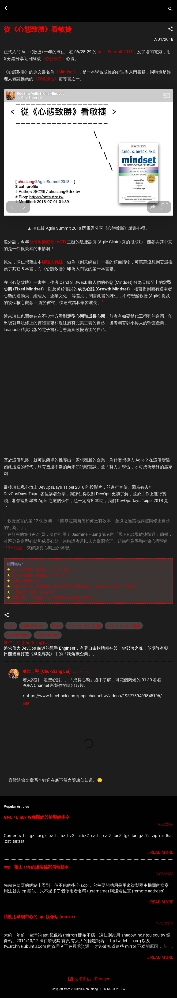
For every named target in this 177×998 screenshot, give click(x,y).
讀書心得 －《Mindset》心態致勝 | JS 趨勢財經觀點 (51, 598)
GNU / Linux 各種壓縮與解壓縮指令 (37, 817)
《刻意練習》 (46, 78)
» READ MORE (160, 852)
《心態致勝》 (53, 58)
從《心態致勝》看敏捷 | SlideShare (39, 575)
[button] (170, 29)
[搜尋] (170, 9)
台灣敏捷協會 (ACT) (47, 241)
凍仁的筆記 (33, 8)
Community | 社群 (84, 625)
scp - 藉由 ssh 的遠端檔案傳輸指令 (36, 867)
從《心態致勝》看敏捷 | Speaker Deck (41, 569)
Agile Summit (33, 625)
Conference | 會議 (124, 625)
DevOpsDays (18, 634)
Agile (10, 625)
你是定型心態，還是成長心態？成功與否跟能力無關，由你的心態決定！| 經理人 (73, 586)
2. (5, 533)
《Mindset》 (66, 71)
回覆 (26, 703)
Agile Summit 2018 (115, 51)
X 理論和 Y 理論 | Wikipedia (33, 592)
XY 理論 (15, 547)
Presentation (48, 634)
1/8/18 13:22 (81, 672)
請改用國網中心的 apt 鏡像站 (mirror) (39, 916)
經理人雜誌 (52, 261)
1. (5, 520)
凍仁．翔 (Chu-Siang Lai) (47, 671)
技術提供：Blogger (88, 978)
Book (56, 625)
